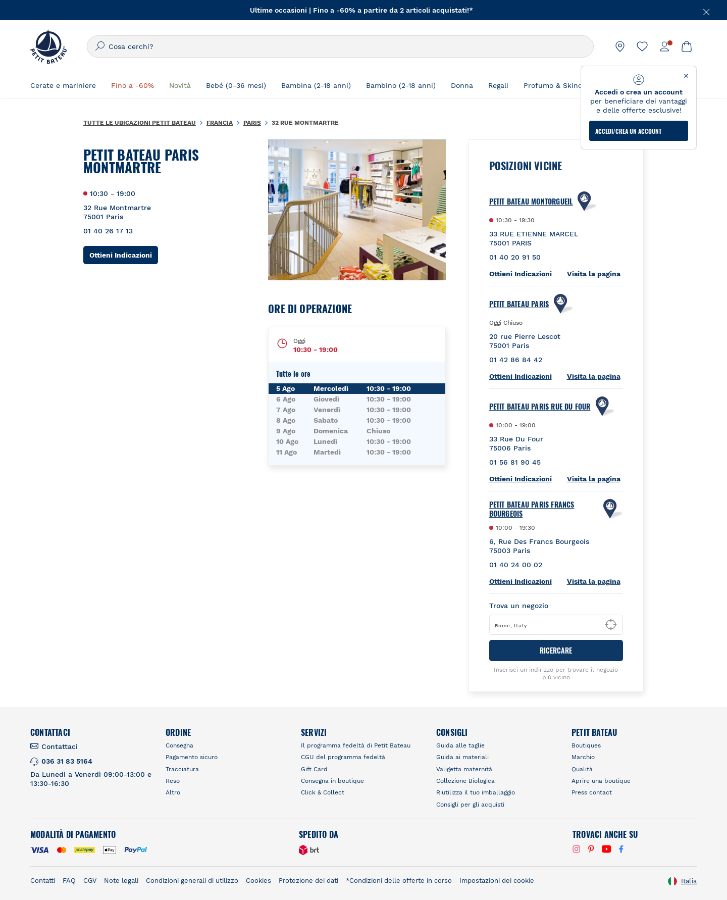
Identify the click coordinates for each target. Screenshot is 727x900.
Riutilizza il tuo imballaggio (475, 792)
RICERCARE (556, 650)
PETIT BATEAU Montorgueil (531, 201)
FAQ (69, 880)
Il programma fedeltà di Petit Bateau (355, 745)
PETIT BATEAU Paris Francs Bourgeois (532, 509)
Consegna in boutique (332, 780)
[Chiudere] (702, 10)
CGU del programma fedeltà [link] (343, 757)
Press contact (592, 792)
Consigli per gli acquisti (470, 804)
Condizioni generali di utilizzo (192, 880)
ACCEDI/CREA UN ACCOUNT (628, 131)
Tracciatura (182, 769)
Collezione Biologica (465, 780)
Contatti (42, 880)
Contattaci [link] (59, 746)
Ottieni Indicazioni (123, 255)
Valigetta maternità (464, 769)
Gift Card (314, 769)
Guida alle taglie (460, 745)
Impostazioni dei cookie (496, 880)
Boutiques (586, 745)
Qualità (582, 769)
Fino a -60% (132, 85)
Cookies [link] (258, 880)
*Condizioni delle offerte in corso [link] (399, 880)
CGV (89, 880)
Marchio (583, 757)
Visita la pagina (593, 274)
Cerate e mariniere (63, 85)
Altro (173, 792)
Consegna (179, 745)
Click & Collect (322, 792)
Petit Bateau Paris (519, 304)
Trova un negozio (518, 606)
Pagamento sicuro (192, 757)
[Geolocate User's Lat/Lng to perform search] (611, 625)
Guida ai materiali (462, 757)
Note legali (121, 880)
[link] (620, 46)
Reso (173, 780)
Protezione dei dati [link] (308, 880)
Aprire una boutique (601, 780)
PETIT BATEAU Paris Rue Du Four (540, 406)
